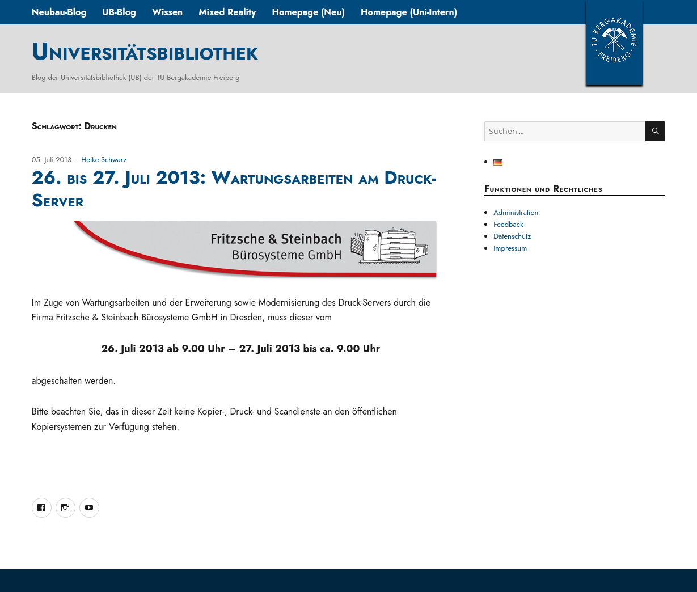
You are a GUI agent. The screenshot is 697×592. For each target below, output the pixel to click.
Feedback (508, 224)
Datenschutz (512, 236)
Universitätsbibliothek (145, 51)
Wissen (167, 12)
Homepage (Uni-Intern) (409, 12)
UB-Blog (119, 12)
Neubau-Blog (59, 12)
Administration (515, 212)
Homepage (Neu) (308, 12)
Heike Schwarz (103, 159)
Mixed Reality (227, 12)
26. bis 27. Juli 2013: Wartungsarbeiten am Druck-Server (234, 188)
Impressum (510, 248)
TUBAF (614, 42)
